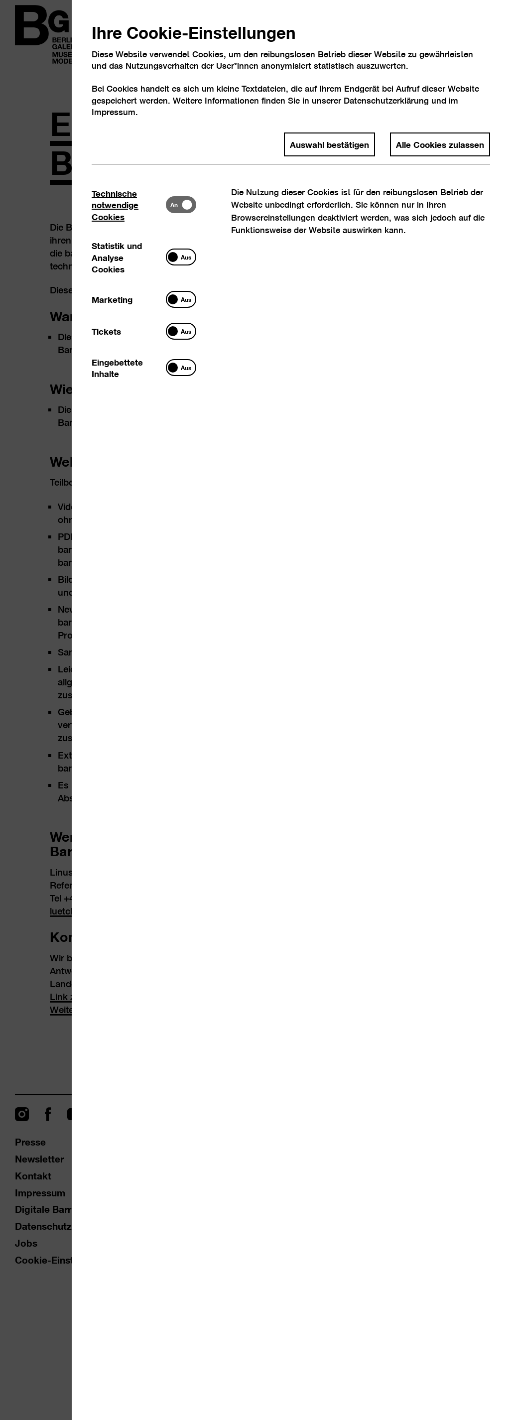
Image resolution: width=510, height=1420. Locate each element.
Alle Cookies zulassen (440, 144)
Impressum (113, 112)
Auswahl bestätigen (329, 144)
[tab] (129, 204)
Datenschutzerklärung (386, 100)
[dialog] (255, 710)
